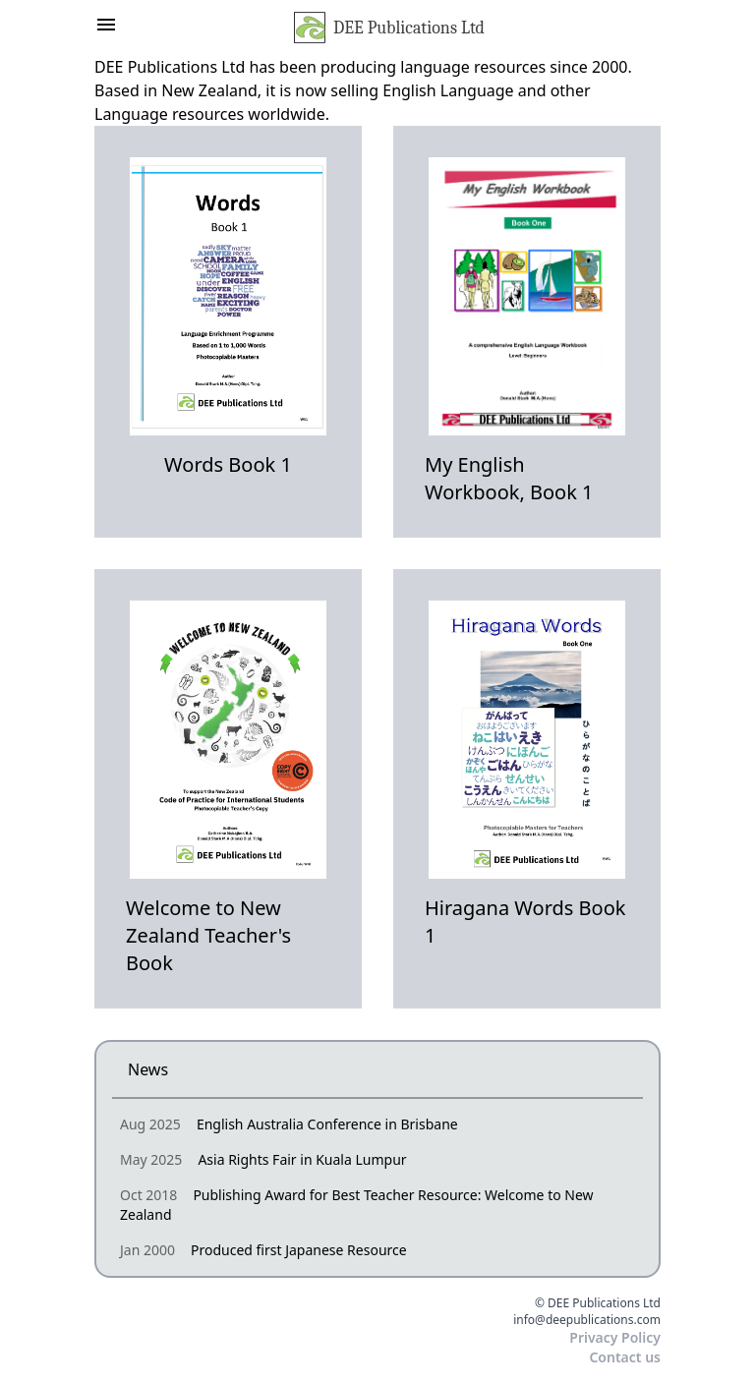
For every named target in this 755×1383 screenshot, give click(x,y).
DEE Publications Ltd (389, 27)
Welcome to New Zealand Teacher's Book (208, 935)
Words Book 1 (228, 464)
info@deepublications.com (587, 1320)
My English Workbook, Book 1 (509, 478)
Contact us (625, 1357)
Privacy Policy (615, 1337)
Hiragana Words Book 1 (525, 921)
